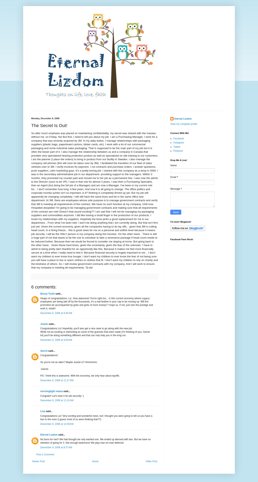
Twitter (176, 146)
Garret (44, 350)
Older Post (151, 461)
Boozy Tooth (47, 293)
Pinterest (178, 150)
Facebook (178, 138)
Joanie (44, 324)
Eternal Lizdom (49, 434)
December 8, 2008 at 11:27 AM (56, 380)
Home (95, 461)
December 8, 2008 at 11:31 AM (56, 400)
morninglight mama (51, 391)
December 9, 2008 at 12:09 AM (56, 424)
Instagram (178, 142)
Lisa (42, 411)
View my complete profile (183, 124)
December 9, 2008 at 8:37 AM (56, 447)
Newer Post (38, 461)
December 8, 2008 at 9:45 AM (56, 313)
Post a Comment (45, 454)
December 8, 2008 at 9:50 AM (56, 340)
